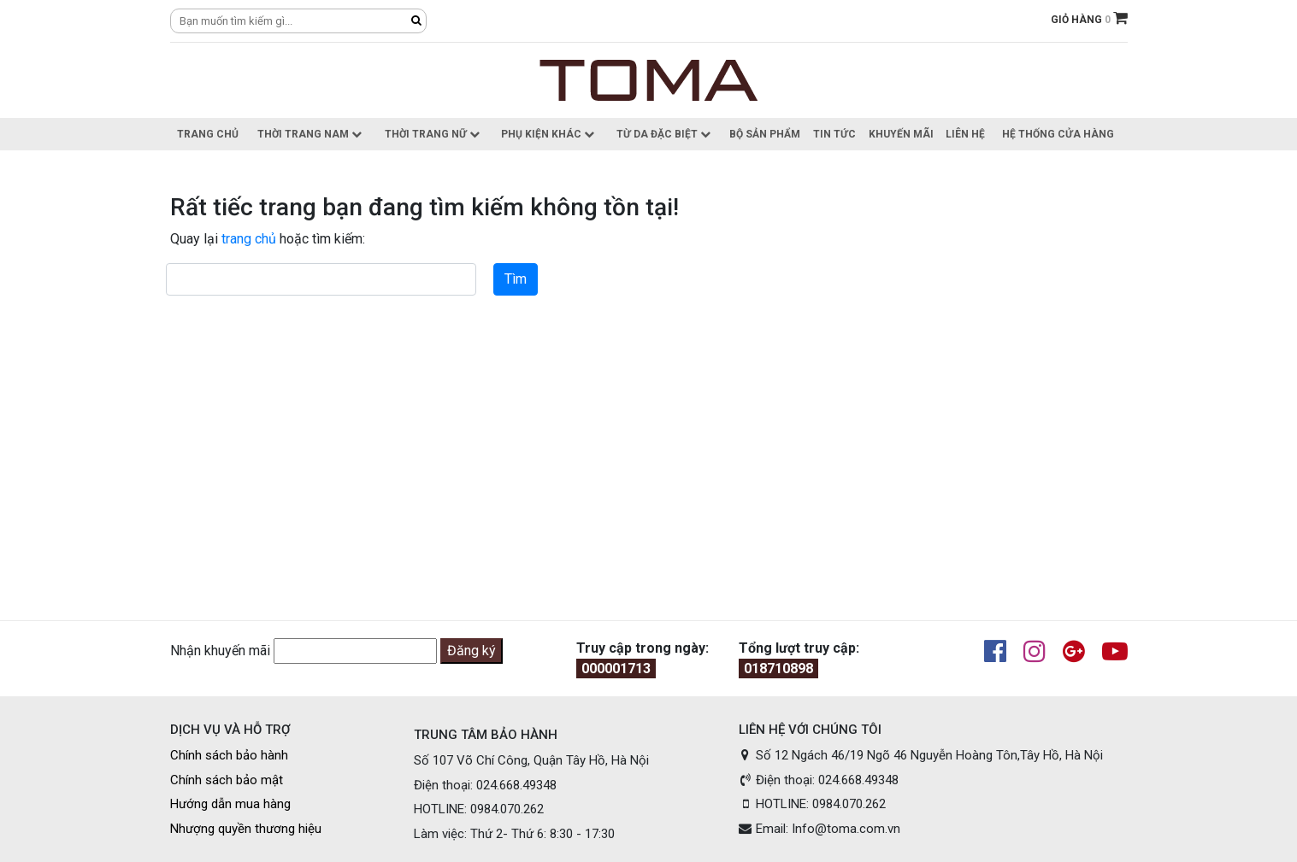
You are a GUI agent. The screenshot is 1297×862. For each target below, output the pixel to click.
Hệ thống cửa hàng (1058, 134)
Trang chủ (208, 134)
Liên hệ (965, 134)
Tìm (515, 279)
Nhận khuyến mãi (220, 650)
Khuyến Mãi (901, 134)
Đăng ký (471, 650)
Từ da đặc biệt (663, 134)
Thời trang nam (309, 134)
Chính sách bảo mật (226, 780)
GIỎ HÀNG (1089, 20)
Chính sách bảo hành (229, 755)
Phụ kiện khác (547, 134)
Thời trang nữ (432, 134)
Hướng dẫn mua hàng (230, 804)
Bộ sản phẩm (764, 134)
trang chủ (248, 239)
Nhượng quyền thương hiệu (245, 828)
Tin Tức (834, 134)
